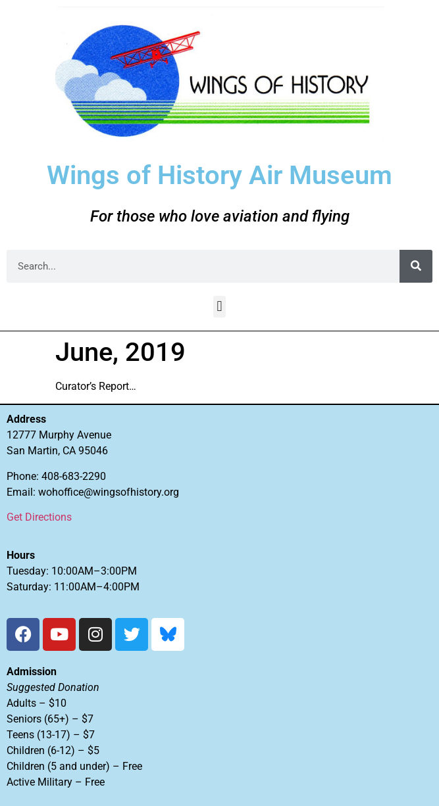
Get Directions (39, 517)
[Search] (416, 266)
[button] (219, 307)
